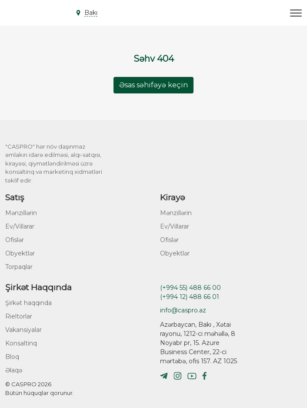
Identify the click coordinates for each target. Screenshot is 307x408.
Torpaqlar (19, 267)
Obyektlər (20, 253)
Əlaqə (13, 370)
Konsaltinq (21, 343)
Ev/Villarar (19, 226)
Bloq (12, 357)
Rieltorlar (18, 316)
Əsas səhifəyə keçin (153, 85)
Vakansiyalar (23, 330)
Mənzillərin (21, 213)
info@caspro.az (183, 310)
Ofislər (14, 240)
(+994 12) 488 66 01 (189, 297)
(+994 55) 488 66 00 (190, 288)
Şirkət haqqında (28, 303)
